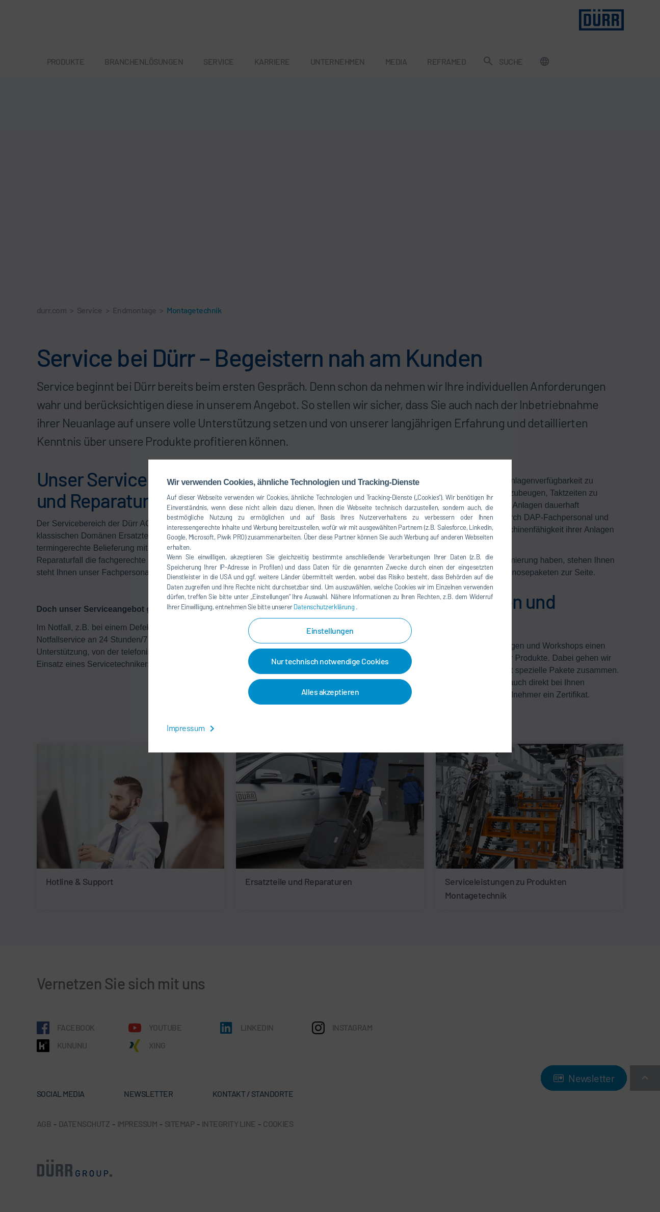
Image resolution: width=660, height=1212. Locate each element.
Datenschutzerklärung (324, 607)
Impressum (192, 728)
